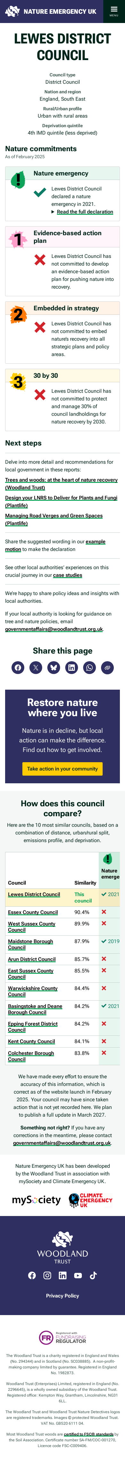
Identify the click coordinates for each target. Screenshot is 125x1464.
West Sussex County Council (31, 927)
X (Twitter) (35, 667)
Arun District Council (32, 959)
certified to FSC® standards (88, 1434)
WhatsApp (89, 667)
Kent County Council (31, 1041)
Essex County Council (33, 912)
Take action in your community (62, 769)
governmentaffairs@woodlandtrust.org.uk (54, 629)
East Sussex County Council (30, 974)
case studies (67, 575)
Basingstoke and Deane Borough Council (35, 1009)
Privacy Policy (62, 1296)
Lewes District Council (34, 894)
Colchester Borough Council (31, 1056)
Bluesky (53, 667)
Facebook (18, 667)
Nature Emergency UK (60, 11)
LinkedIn (71, 667)
